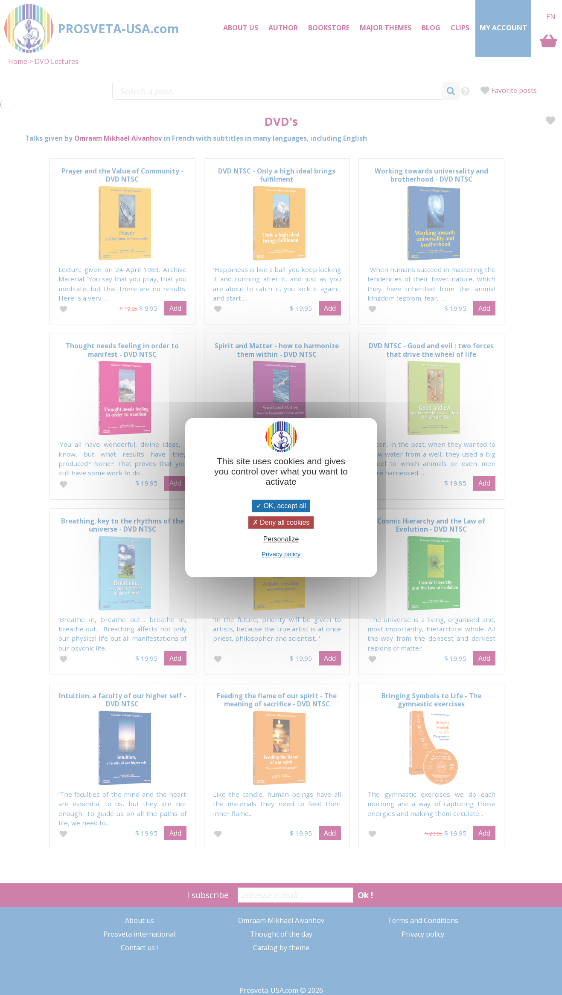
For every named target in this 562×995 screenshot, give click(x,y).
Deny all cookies (281, 522)
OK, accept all (281, 505)
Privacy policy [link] (281, 554)
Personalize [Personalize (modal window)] (281, 539)
